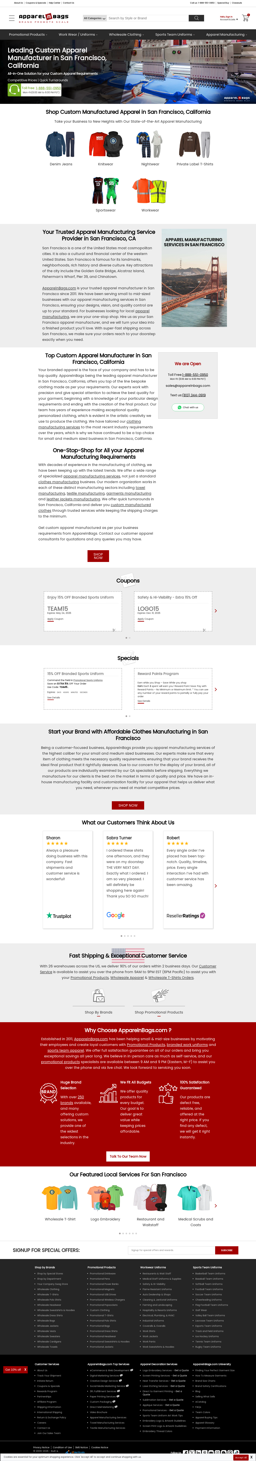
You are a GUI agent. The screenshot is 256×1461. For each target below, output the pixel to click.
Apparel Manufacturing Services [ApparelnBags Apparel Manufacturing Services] (108, 1417)
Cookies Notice (99, 1447)
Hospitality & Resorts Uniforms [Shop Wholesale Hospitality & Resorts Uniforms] (160, 1310)
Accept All (241, 1457)
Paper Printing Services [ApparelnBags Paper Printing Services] (103, 1396)
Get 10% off (13, 1369)
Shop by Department (49, 1278)
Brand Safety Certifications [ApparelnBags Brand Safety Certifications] (210, 1386)
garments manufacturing (128, 493)
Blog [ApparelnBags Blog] (197, 1391)
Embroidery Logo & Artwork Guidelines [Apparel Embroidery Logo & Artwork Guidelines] (164, 1420)
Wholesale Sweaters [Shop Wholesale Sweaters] (48, 1336)
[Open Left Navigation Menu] (11, 18)
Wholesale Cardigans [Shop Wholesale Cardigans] (49, 1341)
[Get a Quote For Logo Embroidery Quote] (181, 1370)
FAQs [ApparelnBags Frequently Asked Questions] (198, 1407)
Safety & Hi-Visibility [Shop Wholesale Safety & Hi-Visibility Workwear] (154, 1284)
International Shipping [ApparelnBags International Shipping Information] (49, 1412)
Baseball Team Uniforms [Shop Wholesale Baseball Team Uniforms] (209, 1278)
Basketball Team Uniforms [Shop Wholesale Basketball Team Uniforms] (210, 1273)
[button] (121, 936)
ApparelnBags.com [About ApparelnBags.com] (91, 1039)
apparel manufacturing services (91, 476)
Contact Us (68, 2)
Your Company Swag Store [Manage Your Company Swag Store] (52, 1284)
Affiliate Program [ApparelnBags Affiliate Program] (46, 1401)
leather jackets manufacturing (73, 499)
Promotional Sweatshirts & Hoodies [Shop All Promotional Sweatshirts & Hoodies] (110, 1341)
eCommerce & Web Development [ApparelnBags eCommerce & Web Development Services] (109, 1370)
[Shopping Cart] (245, 18)
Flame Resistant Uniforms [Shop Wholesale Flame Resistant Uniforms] (157, 1289)
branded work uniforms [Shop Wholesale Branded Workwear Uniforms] (187, 1044)
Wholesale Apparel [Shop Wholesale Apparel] (127, 977)
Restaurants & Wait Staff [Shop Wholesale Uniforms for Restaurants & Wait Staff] (157, 1273)
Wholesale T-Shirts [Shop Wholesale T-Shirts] (48, 1294)
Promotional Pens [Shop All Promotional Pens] (100, 1278)
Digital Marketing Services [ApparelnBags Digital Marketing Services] (104, 1375)
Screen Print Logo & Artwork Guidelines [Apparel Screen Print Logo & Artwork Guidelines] (164, 1426)
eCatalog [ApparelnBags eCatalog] (200, 1401)
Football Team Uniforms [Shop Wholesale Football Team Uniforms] (209, 1289)
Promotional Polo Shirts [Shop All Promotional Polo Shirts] (103, 1320)
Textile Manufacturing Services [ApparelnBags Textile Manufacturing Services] (107, 1428)
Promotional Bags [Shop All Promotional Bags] (100, 1326)
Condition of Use (62, 1447)
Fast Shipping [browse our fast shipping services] (86, 955)
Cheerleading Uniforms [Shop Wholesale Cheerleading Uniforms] (208, 1299)
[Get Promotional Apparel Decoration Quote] (176, 1410)
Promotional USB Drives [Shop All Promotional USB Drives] (103, 1294)
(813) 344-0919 (194, 395)
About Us (18, 2)
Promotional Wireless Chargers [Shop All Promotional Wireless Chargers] (107, 1299)
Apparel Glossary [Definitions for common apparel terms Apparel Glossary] (204, 1422)
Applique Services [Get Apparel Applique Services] (153, 1405)
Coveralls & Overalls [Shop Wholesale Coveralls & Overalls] (154, 1326)
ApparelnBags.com (59, 288)
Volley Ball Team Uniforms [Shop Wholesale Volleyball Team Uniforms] (210, 1315)
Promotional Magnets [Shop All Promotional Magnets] (102, 1289)
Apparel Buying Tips (206, 1417)
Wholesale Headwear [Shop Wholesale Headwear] (49, 1305)
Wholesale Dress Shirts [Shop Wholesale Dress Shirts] (50, 1315)
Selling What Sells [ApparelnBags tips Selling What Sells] (205, 1396)
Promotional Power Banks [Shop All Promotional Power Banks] (104, 1284)
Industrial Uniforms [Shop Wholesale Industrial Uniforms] (153, 1320)
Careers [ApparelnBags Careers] (41, 1422)
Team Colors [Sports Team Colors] (202, 1412)
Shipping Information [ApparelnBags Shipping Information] (49, 1407)
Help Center (54, 2)
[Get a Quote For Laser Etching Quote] (177, 1386)
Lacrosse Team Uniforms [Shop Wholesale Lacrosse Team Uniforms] (209, 1320)
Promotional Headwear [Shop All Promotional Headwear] (103, 1336)
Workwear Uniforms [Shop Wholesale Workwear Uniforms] (153, 1267)
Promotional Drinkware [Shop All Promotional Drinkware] (103, 1273)
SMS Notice (81, 1447)
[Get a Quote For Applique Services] (172, 1405)
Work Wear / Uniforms (77, 34)
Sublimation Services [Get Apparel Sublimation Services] (154, 1399)
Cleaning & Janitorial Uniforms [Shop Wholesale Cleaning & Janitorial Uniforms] (160, 1299)
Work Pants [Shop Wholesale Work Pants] (149, 1341)
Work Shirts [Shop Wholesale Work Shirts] (149, 1331)
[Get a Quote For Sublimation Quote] (176, 1399)
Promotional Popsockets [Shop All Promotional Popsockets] (104, 1305)
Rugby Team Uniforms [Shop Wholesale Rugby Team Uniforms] (208, 1346)
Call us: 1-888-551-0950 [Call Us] (202, 2)
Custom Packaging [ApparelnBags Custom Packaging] (101, 1401)
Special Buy (223, 2)
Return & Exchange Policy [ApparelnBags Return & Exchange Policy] (51, 1417)
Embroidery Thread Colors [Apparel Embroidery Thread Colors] (157, 1431)
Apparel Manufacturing (225, 34)
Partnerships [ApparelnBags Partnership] (44, 1396)
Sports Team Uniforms (173, 34)
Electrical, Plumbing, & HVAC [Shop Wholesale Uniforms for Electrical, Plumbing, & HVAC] (159, 1315)
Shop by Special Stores (50, 1273)
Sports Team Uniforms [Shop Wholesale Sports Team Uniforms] (207, 1267)
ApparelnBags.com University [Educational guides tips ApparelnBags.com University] (212, 1364)
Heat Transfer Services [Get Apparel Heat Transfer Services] (155, 1380)
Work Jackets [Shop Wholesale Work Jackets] (150, 1336)
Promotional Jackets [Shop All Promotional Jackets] (101, 1346)
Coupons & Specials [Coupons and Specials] (36, 2)
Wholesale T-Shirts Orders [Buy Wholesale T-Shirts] (171, 977)
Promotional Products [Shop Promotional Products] (90, 977)
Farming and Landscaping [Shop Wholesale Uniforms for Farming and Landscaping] (157, 1305)
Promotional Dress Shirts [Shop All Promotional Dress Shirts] (104, 1331)
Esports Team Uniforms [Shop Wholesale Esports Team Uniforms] (208, 1326)
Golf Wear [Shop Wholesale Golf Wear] (201, 1310)
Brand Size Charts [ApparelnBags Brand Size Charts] (205, 1380)
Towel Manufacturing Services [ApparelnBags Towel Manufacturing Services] (107, 1422)
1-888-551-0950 (48, 88)
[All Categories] (95, 18)
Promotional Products (27, 34)
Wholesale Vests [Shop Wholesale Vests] (46, 1331)
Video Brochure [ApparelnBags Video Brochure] (98, 1412)
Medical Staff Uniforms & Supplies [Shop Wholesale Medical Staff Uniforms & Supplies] (162, 1278)
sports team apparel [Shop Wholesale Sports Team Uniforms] (66, 1050)
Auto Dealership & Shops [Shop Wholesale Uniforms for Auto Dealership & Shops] (157, 1294)
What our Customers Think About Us (128, 822)
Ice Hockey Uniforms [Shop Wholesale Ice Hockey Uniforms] (207, 1336)
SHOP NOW (98, 556)
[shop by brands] (99, 1009)
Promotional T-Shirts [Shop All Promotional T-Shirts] (101, 1315)
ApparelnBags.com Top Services (108, 1364)
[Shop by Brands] (45, 1267)
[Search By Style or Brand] (148, 18)
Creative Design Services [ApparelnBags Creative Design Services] (104, 1380)
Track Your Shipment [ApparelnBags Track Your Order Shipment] (49, 1375)
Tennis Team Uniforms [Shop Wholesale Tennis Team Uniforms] (208, 1341)
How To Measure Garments (210, 1375)
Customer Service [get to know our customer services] (164, 955)
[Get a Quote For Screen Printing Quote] (180, 1375)
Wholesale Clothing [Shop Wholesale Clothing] (48, 1289)
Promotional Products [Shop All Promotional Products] (146, 1044)
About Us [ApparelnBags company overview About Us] (42, 1370)
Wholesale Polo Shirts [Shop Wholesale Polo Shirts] (49, 1299)
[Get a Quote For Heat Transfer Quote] (178, 1380)
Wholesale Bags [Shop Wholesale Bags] (46, 1320)
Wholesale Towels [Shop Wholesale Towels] (47, 1346)
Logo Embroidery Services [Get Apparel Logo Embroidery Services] (157, 1370)
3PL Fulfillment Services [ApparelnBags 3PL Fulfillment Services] (103, 1391)
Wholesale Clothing (125, 34)
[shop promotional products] (159, 1009)
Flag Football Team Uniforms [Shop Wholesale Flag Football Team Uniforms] (211, 1305)
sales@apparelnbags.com (188, 385)
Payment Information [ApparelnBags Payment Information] (207, 1428)
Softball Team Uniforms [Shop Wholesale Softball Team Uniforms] (209, 1284)
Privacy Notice (41, 1447)
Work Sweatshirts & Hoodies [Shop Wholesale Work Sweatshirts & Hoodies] (158, 1346)
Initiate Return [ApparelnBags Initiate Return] (45, 1380)
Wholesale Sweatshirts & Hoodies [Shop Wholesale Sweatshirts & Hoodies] (56, 1310)
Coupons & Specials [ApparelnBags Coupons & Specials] (48, 1386)
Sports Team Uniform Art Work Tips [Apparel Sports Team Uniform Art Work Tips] (163, 1415)
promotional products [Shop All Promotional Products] (60, 1061)
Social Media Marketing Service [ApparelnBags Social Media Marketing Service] (107, 1386)
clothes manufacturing (58, 482)
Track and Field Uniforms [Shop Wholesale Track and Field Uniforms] (209, 1331)
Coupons (128, 580)
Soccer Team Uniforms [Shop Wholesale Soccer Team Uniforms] (208, 1294)
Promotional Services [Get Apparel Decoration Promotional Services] (155, 1410)
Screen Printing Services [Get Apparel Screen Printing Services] (156, 1375)
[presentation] (215, 1211)
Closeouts (237, 2)
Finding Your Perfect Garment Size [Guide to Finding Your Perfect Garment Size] (215, 1370)
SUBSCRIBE (226, 1250)
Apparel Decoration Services (158, 1364)
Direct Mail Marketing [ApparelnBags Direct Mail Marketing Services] (102, 1407)
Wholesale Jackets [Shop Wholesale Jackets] (47, 1326)
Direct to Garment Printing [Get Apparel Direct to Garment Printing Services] (158, 1391)
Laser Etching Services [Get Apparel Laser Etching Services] (155, 1386)
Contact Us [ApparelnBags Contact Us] (43, 1428)
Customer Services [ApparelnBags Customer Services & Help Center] (47, 1364)
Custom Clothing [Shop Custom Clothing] (100, 1310)
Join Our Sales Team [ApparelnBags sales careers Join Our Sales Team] (49, 1433)
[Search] (196, 18)
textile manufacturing (86, 493)
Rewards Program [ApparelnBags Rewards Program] (47, 1391)
